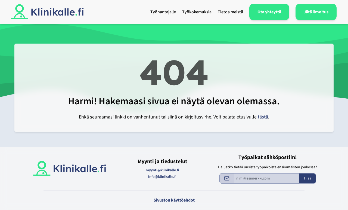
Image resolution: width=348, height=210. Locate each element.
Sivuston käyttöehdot (174, 200)
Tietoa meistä (230, 12)
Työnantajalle (163, 12)
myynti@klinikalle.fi (162, 170)
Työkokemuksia (197, 12)
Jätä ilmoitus (316, 12)
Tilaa (307, 178)
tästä (263, 117)
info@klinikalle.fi (162, 176)
